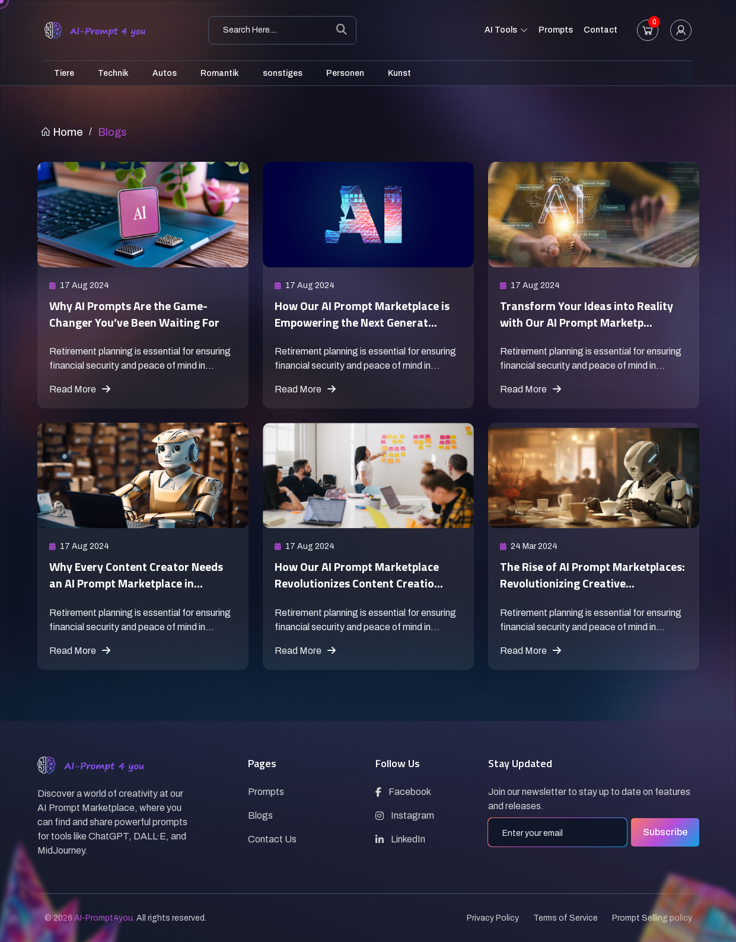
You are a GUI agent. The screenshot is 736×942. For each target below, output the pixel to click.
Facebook (403, 792)
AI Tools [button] (506, 31)
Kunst (399, 73)
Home (61, 132)
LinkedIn (400, 839)
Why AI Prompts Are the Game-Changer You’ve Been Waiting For (139, 313)
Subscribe (665, 832)
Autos (164, 73)
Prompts (556, 29)
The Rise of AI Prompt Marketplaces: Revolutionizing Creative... (582, 582)
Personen (345, 73)
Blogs (260, 815)
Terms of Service (565, 918)
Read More (79, 389)
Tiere (64, 73)
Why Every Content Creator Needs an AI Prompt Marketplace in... (140, 582)
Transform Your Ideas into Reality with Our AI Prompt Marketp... (592, 313)
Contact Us (272, 839)
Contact (600, 29)
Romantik (219, 73)
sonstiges (282, 73)
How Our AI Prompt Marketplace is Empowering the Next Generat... (368, 313)
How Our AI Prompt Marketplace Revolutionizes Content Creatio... (364, 574)
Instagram (404, 815)
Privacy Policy (493, 918)
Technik (113, 73)
